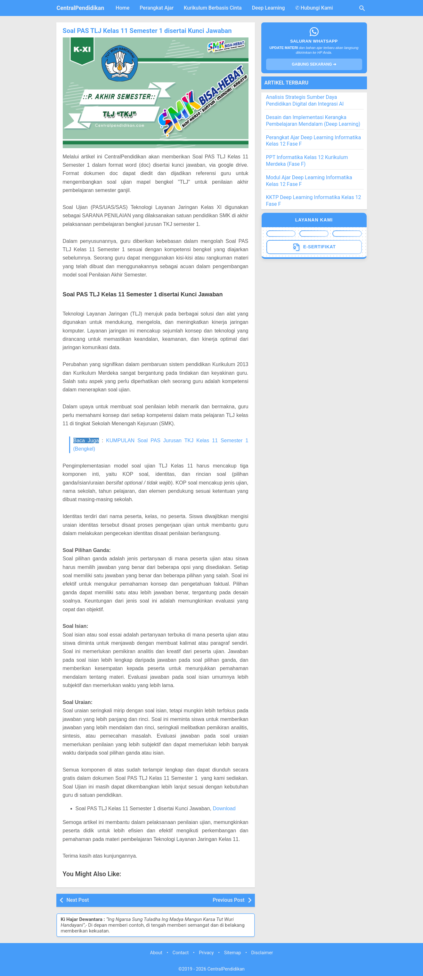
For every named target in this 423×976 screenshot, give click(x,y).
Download (224, 808)
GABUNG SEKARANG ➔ (314, 64)
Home (122, 8)
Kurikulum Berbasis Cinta (213, 8)
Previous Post (228, 900)
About (156, 952)
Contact (181, 952)
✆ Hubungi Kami (314, 8)
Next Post (78, 900)
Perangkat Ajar (157, 8)
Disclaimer (262, 952)
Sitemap (232, 952)
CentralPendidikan (80, 7)
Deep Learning (268, 8)
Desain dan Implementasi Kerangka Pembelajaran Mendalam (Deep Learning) (313, 120)
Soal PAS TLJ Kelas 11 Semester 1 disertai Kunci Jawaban (147, 31)
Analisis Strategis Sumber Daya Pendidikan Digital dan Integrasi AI (305, 100)
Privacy (206, 952)
